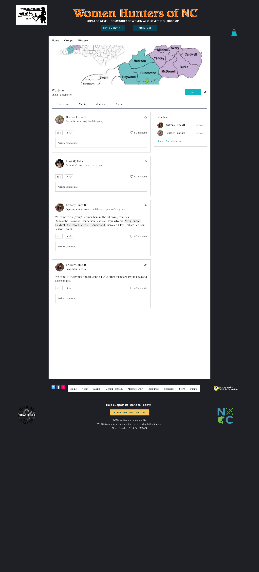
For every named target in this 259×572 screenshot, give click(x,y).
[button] (234, 32)
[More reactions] (69, 133)
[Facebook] (58, 387)
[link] (63, 104)
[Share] (145, 117)
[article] (101, 132)
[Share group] (205, 92)
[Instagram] (63, 387)
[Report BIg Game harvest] (129, 412)
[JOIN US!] (145, 28)
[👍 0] (59, 133)
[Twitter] (53, 387)
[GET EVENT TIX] (113, 28)
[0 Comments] (138, 132)
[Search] (177, 92)
